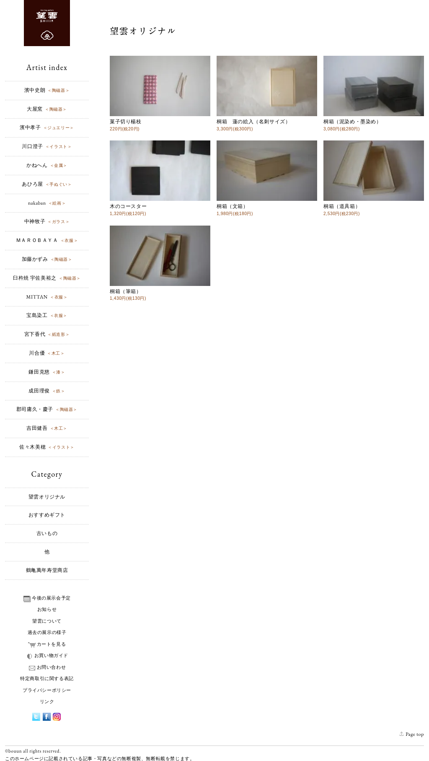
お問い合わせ (47, 667)
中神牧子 (47, 221)
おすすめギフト (46, 515)
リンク (47, 701)
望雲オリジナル (46, 496)
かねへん (46, 165)
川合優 (47, 353)
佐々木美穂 (47, 447)
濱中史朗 (47, 90)
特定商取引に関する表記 (47, 678)
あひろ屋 (47, 184)
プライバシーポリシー (47, 690)
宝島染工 (46, 315)
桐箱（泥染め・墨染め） (373, 121)
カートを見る (47, 644)
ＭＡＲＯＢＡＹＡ (47, 240)
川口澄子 (47, 146)
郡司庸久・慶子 (47, 409)
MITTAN (47, 296)
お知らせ (47, 609)
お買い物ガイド (47, 655)
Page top (412, 734)
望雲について (47, 620)
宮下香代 (47, 334)
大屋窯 (47, 109)
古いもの (46, 533)
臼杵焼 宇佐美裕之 (47, 278)
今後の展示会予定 (47, 597)
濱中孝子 (47, 127)
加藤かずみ (47, 259)
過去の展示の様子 (47, 632)
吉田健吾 (46, 428)
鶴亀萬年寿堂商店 (47, 570)
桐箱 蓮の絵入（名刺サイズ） (267, 121)
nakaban (47, 203)
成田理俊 (46, 390)
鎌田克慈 (46, 372)
